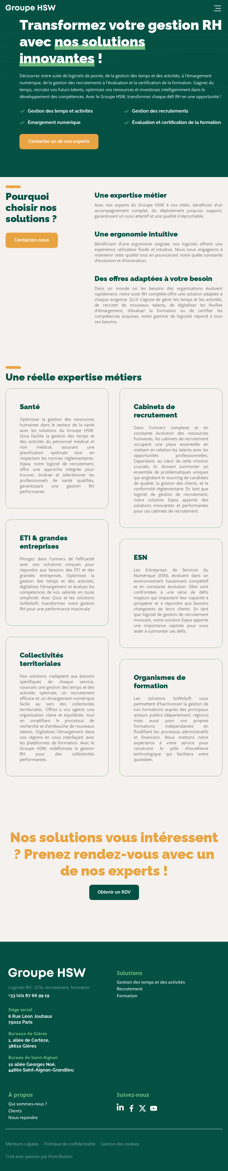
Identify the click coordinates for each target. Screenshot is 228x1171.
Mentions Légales (22, 1144)
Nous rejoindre (23, 1117)
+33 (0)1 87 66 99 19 (28, 995)
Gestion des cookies (120, 1144)
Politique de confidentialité (69, 1144)
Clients (15, 1110)
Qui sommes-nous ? (27, 1104)
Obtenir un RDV (114, 892)
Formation (127, 995)
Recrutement (130, 988)
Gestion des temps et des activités (151, 982)
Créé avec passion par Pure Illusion (39, 1156)
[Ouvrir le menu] (217, 8)
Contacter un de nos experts (59, 141)
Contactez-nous (31, 240)
